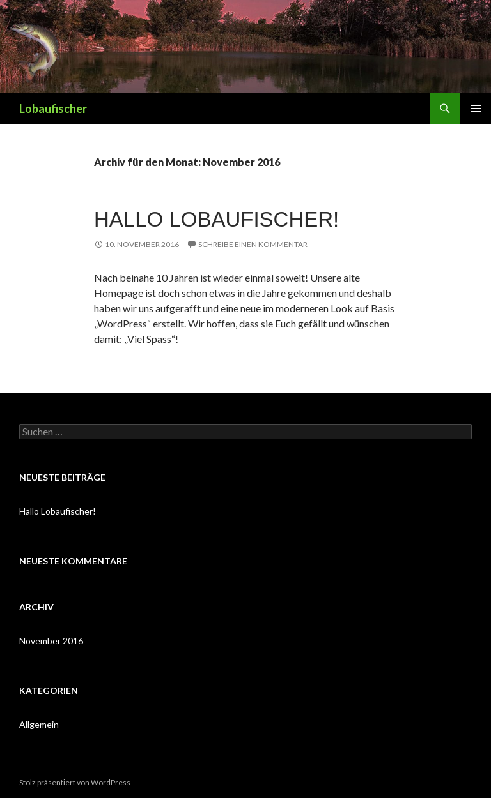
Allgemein (39, 724)
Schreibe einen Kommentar (253, 244)
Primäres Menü (475, 108)
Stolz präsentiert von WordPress (74, 782)
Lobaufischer (53, 109)
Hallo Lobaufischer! (216, 219)
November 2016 (51, 640)
